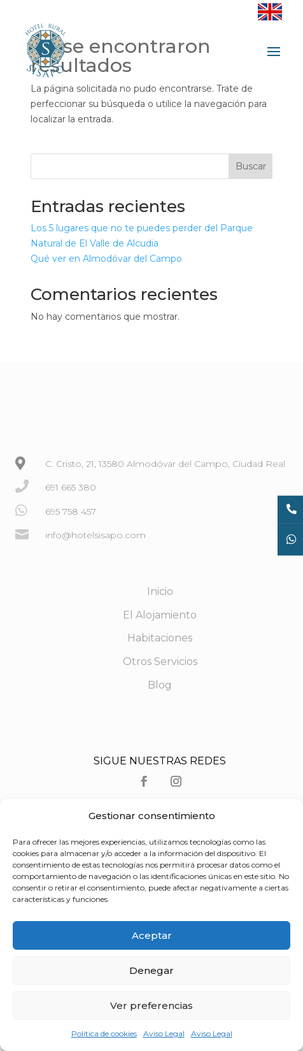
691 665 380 (70, 487)
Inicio (160, 591)
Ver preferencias (151, 1005)
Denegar (151, 970)
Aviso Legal (164, 1033)
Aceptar (152, 935)
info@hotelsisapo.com (95, 535)
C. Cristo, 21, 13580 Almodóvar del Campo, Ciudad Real (165, 463)
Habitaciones (159, 638)
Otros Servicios (160, 661)
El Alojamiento (160, 615)
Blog (160, 685)
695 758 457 (70, 511)
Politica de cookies (104, 1033)
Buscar (251, 166)
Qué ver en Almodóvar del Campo (106, 258)
